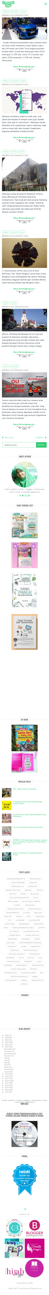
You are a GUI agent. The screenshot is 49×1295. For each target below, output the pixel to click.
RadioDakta (21, 965)
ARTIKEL (5, 11)
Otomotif (14, 11)
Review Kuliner (28, 973)
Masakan (26, 939)
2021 (7, 1044)
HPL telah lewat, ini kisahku (24, 789)
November (8, 1049)
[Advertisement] (24, 686)
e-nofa (26, 913)
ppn (40, 958)
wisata (24, 984)
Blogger (35, 894)
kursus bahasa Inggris (23, 928)
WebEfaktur (37, 980)
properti (28, 961)
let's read (14, 931)
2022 (7, 1042)
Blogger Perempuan (19, 898)
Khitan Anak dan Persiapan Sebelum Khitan (27, 854)
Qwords (8, 965)
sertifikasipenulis (19, 976)
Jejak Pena (10, 924)
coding (17, 905)
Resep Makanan (18, 969)
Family (19, 916)
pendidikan (34, 954)
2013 (7, 1087)
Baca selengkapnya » (24, 67)
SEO (41, 973)
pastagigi (14, 950)
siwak (35, 976)
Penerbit (11, 958)
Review (23, 11)
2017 (7, 1078)
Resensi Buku (38, 965)
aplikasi (33, 883)
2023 (7, 1040)
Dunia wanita (12, 913)
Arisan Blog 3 (17, 886)
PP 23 (21, 958)
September (9, 1053)
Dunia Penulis (34, 909)
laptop (41, 928)
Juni (6, 1060)
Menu (44, 2)
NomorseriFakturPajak (30, 943)
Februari (7, 1069)
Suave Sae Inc (36, 1288)
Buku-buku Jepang (31, 901)
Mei (6, 1062)
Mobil (37, 939)
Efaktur (8, 916)
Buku (36, 898)
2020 (7, 1046)
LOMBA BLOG (15, 935)
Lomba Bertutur (31, 931)
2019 (7, 1074)
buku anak (13, 901)
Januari (7, 1071)
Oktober (8, 1051)
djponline (30, 905)
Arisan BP (32, 886)
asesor (39, 890)
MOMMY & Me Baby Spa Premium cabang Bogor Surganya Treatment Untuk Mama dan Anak (30, 842)
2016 (7, 1081)
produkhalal (13, 961)
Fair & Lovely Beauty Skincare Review (28, 827)
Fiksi (29, 916)
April (6, 1065)
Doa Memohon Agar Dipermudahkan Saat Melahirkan (29, 815)
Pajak (24, 946)
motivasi (11, 943)
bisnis (13, 232)
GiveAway (20, 920)
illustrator (34, 920)
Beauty (13, 894)
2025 (7, 1035)
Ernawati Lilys (24, 1214)
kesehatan (39, 924)
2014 (7, 1085)
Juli (5, 1058)
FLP (9, 920)
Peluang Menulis (17, 954)
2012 (7, 1090)
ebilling (38, 913)
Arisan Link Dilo (13, 890)
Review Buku (11, 973)
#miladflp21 (35, 879)
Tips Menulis (11, 980)
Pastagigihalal (31, 950)
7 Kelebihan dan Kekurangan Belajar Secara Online (27, 803)
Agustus (8, 1056)
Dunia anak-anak (15, 909)
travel (22, 151)
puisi (39, 961)
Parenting (36, 946)
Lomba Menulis (32, 935)
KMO (6, 928)
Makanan (12, 939)
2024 (7, 1037)
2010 (7, 1092)
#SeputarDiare (18, 883)
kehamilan (24, 924)
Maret (7, 1067)
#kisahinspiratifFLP (16, 879)
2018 (7, 1076)
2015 (7, 1083)
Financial (14, 81)
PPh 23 (31, 958)
